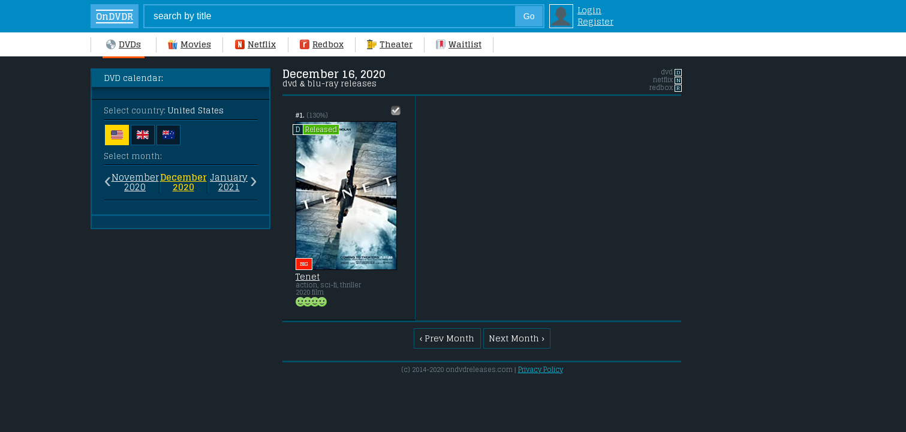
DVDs (123, 44)
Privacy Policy (540, 370)
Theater (390, 44)
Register (595, 21)
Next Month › (516, 338)
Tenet (308, 276)
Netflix (255, 44)
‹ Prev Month (447, 338)
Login (589, 9)
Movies (189, 44)
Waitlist (458, 44)
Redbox (322, 44)
